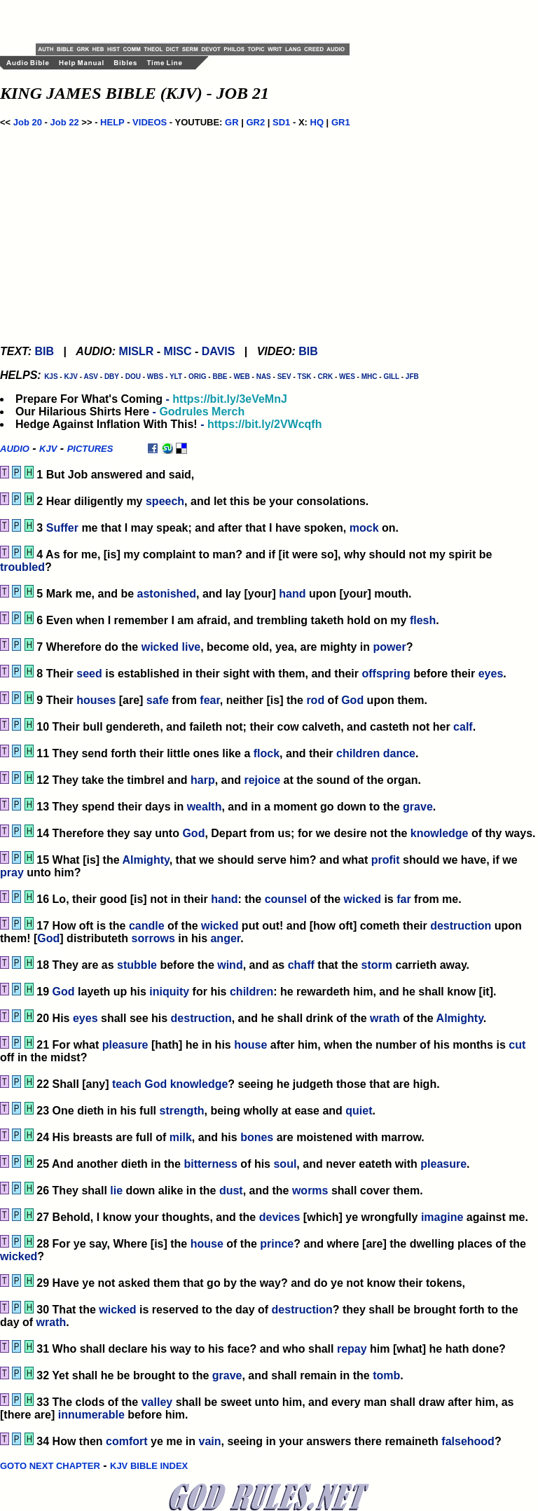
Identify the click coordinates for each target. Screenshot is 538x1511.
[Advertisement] (200, 21)
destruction (460, 926)
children (358, 753)
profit (385, 860)
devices (280, 1217)
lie (116, 1190)
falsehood (468, 1441)
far (403, 899)
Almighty (145, 860)
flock (267, 753)
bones (256, 1137)
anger (225, 938)
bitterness (210, 1164)
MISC (178, 351)
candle (147, 926)
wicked (160, 647)
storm (376, 965)
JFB (412, 376)
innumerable (91, 1415)
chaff (301, 965)
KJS (50, 376)
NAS (263, 376)
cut (517, 1045)
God (352, 700)
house (250, 1045)
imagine (442, 1217)
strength (181, 1111)
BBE (219, 376)
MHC (369, 376)
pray (12, 872)
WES (347, 376)
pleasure (125, 1045)
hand (292, 594)
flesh (423, 620)
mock (364, 528)
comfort (127, 1441)
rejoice (262, 780)
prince (277, 1244)
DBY (111, 376)
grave (418, 807)
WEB (241, 376)
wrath (385, 1018)
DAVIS (218, 351)
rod (315, 700)
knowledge (440, 833)
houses (96, 700)
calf (463, 727)
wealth (204, 807)
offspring (385, 673)
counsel (286, 899)
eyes (491, 673)
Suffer (62, 528)
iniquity (169, 992)
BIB (44, 351)
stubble (137, 965)
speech (165, 501)
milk (181, 1137)
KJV (70, 376)
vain (210, 1441)
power (389, 647)
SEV (284, 376)
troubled (22, 567)
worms (310, 1190)
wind (229, 965)
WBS (155, 376)
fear (209, 700)
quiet (358, 1111)
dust (231, 1190)
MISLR (136, 351)
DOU (133, 376)
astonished (166, 594)
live (191, 647)
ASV (90, 376)
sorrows (153, 938)
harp (203, 780)
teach (127, 1084)
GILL (391, 376)
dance (399, 753)
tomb (386, 1375)
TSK (305, 376)
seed (89, 673)
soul (284, 1164)
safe (157, 700)
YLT (176, 376)
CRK (325, 376)
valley (157, 1402)
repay (352, 1349)
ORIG (197, 376)
